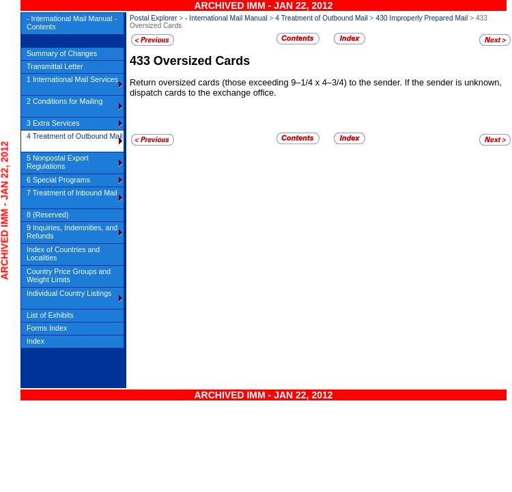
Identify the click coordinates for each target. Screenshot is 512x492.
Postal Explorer (153, 18)
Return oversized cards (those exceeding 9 (213, 82)
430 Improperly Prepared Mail (421, 18)
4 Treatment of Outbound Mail (321, 18)
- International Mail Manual (226, 18)
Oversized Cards (202, 61)
